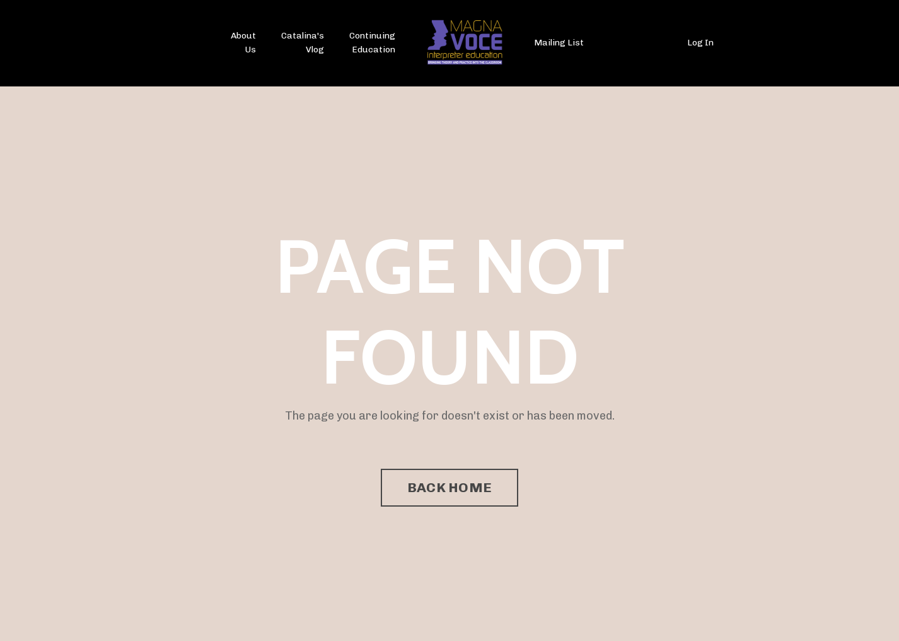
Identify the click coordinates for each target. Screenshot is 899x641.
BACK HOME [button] (449, 487)
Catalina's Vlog (302, 42)
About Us (243, 42)
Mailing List (559, 42)
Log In (700, 42)
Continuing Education (372, 42)
